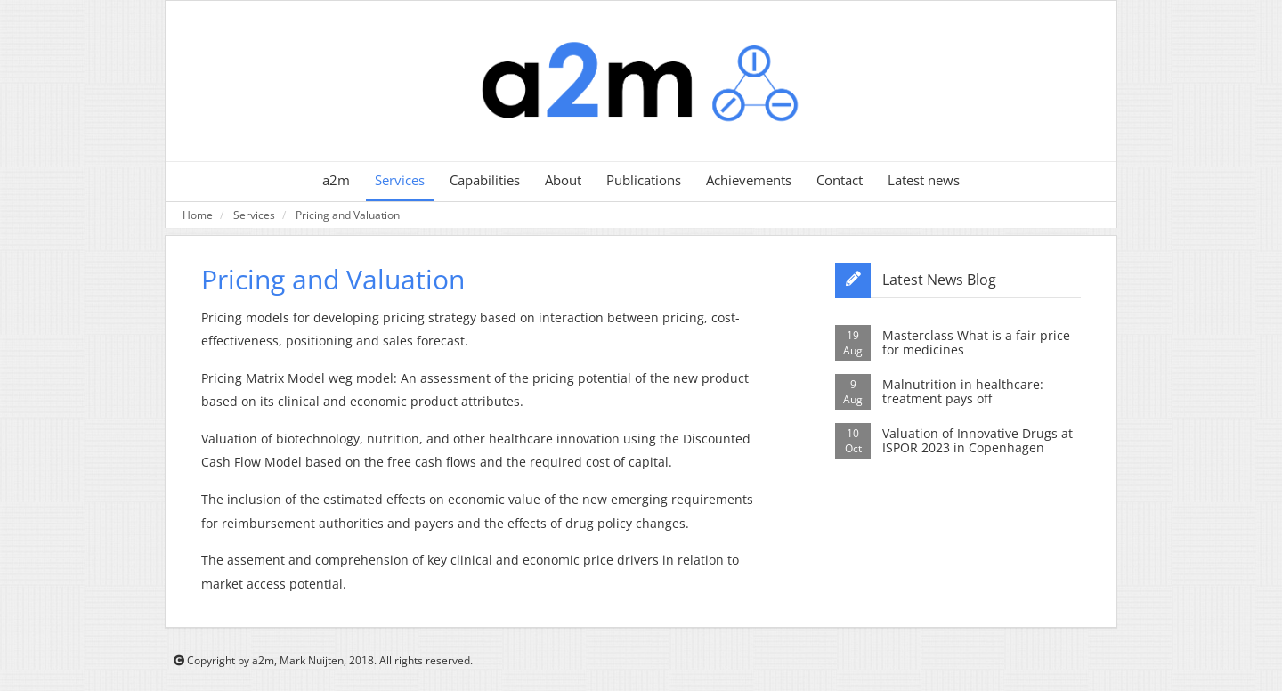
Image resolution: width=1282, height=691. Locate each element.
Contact (839, 180)
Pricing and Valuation (348, 214)
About (563, 180)
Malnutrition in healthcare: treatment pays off (962, 392)
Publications (643, 180)
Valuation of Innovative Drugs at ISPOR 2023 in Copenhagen (977, 441)
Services (400, 180)
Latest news (924, 180)
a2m (336, 180)
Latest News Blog (939, 279)
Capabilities (485, 180)
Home (198, 214)
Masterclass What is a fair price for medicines (976, 343)
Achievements (748, 180)
